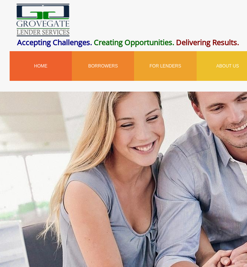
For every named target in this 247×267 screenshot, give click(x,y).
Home (40, 66)
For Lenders (165, 66)
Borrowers (103, 66)
